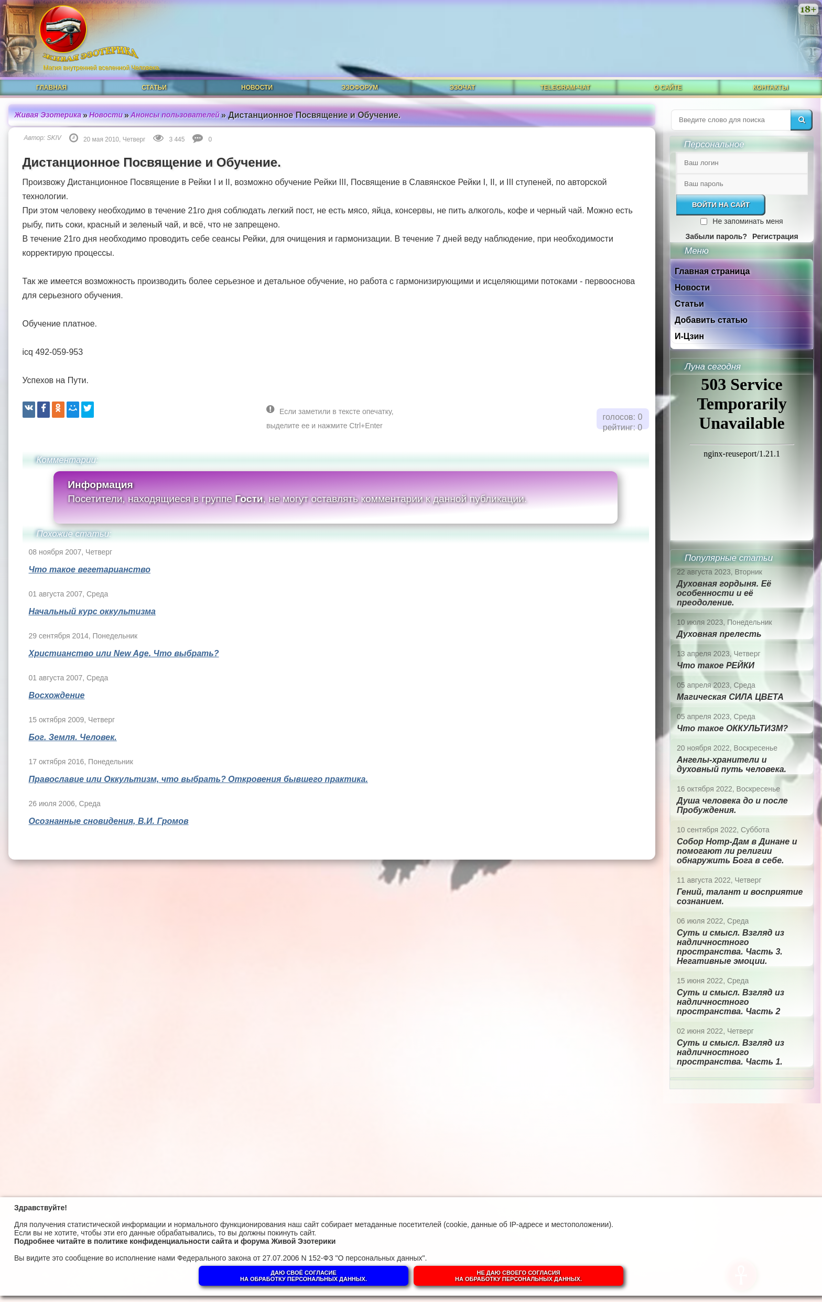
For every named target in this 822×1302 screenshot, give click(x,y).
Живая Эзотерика (48, 115)
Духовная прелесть (719, 634)
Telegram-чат (565, 87)
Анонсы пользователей (175, 115)
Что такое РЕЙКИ (715, 665)
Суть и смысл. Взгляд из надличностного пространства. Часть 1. (730, 1052)
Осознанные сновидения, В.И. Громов (109, 821)
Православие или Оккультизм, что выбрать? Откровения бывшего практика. (198, 779)
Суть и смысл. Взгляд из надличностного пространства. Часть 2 (730, 1002)
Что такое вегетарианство (90, 569)
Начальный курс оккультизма (92, 611)
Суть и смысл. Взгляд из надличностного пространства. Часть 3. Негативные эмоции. (730, 946)
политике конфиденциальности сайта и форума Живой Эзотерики (215, 1241)
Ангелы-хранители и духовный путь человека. (731, 764)
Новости (257, 87)
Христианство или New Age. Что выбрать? (124, 653)
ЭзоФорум (359, 87)
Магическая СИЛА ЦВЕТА (730, 696)
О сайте (668, 87)
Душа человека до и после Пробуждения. (732, 805)
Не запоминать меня (747, 221)
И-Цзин (689, 336)
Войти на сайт (721, 205)
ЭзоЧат (462, 87)
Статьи (154, 87)
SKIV (54, 138)
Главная (51, 87)
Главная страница (712, 271)
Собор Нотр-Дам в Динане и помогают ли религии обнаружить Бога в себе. (737, 851)
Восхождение (57, 695)
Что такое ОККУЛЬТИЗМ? (732, 728)
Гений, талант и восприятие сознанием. (740, 896)
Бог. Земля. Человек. (73, 737)
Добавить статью (711, 320)
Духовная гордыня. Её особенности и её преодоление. (724, 593)
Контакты (770, 87)
